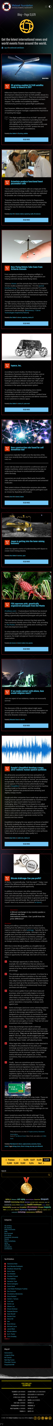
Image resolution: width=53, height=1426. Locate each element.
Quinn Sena (11, 1271)
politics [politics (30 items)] (12, 1210)
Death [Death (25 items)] (48, 1202)
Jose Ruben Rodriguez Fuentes (17, 1289)
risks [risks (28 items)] (41, 1209)
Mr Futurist (8, 1357)
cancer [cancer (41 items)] (36, 1202)
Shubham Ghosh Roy (14, 1269)
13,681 (16, 1163)
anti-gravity (8, 1247)
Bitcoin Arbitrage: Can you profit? (26, 878)
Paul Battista (11, 1279)
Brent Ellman (11, 1324)
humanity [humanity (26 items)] (43, 1205)
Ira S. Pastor (11, 1334)
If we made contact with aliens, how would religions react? (27, 692)
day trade (32, 1146)
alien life (23, 719)
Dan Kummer (13, 643)
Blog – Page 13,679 (26, 15)
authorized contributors (17, 47)
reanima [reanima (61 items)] (16, 1210)
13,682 (22, 1163)
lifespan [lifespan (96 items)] (41, 1207)
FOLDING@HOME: (15, 1406)
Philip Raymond (13, 1144)
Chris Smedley (12, 1336)
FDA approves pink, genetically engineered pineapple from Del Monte (28, 605)
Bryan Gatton (13, 838)
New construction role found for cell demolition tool (27, 449)
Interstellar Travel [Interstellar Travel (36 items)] (15, 1207)
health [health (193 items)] (30, 1204)
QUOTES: (30, 1411)
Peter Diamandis (9, 1229)
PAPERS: (30, 1408)
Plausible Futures (10, 1362)
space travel (27, 403)
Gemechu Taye (12, 1281)
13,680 (9, 1163)
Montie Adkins (12, 1331)
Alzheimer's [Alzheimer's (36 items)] (14, 1199)
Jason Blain (11, 1329)
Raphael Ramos (12, 1311)
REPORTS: (30, 1403)
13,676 (26, 1160)
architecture (8, 1249)
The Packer (10, 625)
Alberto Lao (11, 1306)
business (20, 556)
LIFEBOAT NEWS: (32, 1392)
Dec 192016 (7, 86)
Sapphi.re (31, 1418)
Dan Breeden (11, 1274)
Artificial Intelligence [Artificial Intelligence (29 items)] (30, 1199)
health (32, 214)
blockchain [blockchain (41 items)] (27, 1202)
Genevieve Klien (12, 1264)
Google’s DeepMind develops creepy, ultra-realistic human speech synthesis (28, 769)
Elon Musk (7, 1235)
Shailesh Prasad (12, 1276)
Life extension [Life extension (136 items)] (32, 1207)
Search (49, 1175)
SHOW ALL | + (7, 1339)
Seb (8, 1321)
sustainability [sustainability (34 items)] (14, 1212)
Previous (11, 1160)
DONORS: (20, 1400)
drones (13, 284)
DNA (5, 1231)
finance (39, 1144)
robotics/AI (31, 317)
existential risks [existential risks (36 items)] (7, 1205)
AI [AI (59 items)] (10, 1199)
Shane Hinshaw (12, 1309)
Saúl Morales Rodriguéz (15, 1266)
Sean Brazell (11, 1314)
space (24, 556)
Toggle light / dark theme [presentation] (50, 6)
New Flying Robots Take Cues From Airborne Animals (26, 268)
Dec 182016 (7, 542)
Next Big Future (9, 1360)
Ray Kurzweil (8, 1233)
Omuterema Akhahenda (15, 1294)
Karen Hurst (11, 1286)
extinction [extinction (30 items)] (14, 1205)
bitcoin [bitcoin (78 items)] (22, 1202)
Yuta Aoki (10, 1301)
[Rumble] (50, 1418)
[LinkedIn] (42, 1418)
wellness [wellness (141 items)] (38, 1212)
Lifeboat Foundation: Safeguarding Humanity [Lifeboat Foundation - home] (21, 6)
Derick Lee (10, 1304)
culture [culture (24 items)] (46, 1202)
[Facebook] (35, 1418)
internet (6, 1146)
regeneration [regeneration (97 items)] (32, 1210)
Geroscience (8, 1353)
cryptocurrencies (27, 1144)
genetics (31, 643)
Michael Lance (12, 1326)
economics (34, 1144)
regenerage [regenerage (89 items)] (23, 1210)
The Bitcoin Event (20, 1136)
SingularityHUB (9, 1365)
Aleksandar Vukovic (14, 719)
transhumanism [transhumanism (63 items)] (30, 1212)
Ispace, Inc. (16, 366)
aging (6, 1243)
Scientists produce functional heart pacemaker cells (27, 183)
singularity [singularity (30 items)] (45, 1210)
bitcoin (20, 1144)
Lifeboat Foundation (13, 1418)
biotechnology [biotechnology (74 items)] (15, 1202)
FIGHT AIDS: (16, 1403)
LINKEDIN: (15, 1394)
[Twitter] (38, 1418)
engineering (27, 214)
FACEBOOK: (14, 1392)
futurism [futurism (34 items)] (22, 1205)
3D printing (20, 133)
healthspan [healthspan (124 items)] (37, 1205)
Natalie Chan (11, 1316)
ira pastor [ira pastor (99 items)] (23, 1207)
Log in (6, 47)
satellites (25, 133)
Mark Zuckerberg (9, 1241)
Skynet (6, 1239)
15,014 (31, 1163)
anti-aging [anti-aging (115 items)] (21, 1199)
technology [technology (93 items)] (22, 1212)
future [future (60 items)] (18, 1205)
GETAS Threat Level (26, 1384)
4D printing (8, 1228)
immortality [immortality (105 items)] (7, 1207)
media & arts (20, 838)
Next (40, 1163)
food (27, 643)
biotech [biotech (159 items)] (7, 1202)
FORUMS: (22, 1411)
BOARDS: (30, 1400)
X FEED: (15, 1397)
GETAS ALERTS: (31, 1394)
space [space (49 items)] (49, 1210)
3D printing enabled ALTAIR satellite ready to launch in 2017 (27, 86)
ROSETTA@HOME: (14, 1408)
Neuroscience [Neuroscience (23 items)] (8, 1210)
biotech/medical (20, 214)
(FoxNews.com (10, 611)
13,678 (39, 1160)
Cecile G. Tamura (12, 1299)
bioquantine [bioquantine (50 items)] (37, 1199)
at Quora (38, 902)
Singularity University (11, 1237)
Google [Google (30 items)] (25, 1205)
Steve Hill (12, 214)
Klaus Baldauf (13, 133)
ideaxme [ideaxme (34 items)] (47, 1205)
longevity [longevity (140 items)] (47, 1207)
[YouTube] (46, 1418)
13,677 (32, 1160)
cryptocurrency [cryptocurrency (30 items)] (41, 1202)
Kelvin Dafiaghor (12, 1284)
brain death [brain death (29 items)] (32, 1202)
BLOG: (29, 1397)
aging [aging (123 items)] (7, 1199)
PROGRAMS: (30, 1406)
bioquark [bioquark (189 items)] (44, 1199)
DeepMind (15, 786)
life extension (37, 214)
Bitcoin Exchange (25, 1146)
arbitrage (14, 1146)
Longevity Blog (9, 1355)
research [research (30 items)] (38, 1210)
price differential (39, 1146)
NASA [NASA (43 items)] (4, 1210)
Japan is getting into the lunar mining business (27, 542)
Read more (26, 139)
